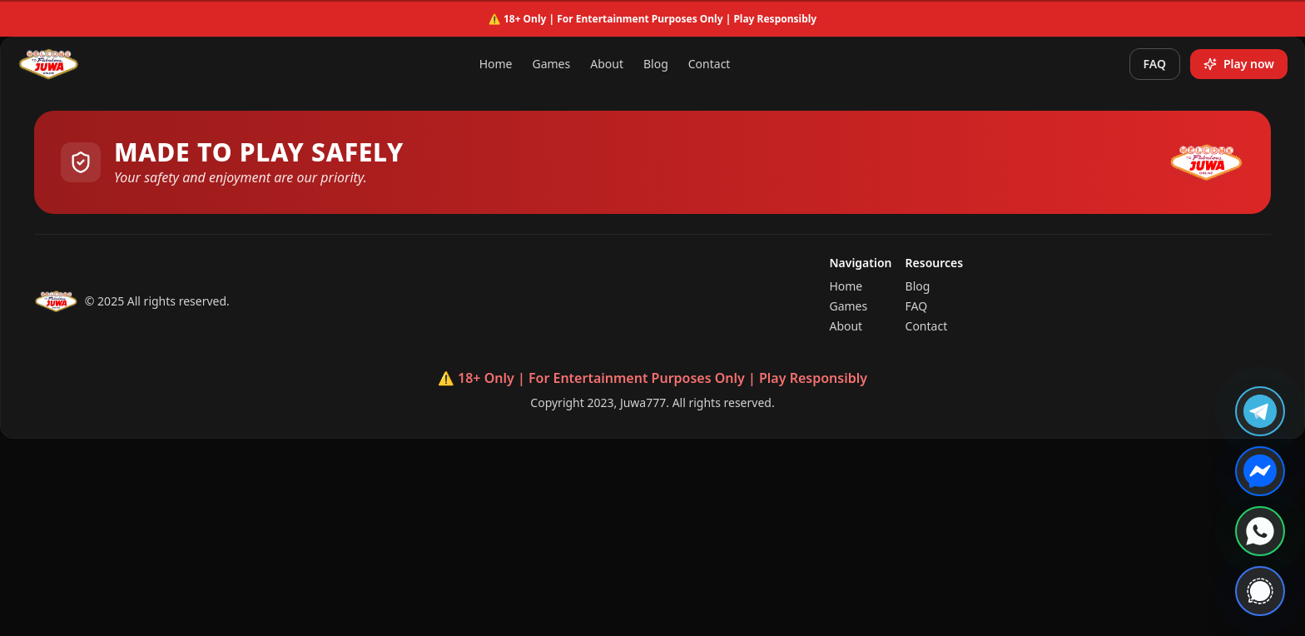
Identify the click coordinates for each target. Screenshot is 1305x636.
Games (551, 64)
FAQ (1155, 64)
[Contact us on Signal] (1260, 591)
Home (496, 64)
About (606, 64)
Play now (1238, 64)
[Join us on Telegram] (1260, 411)
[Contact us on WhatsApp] (1260, 531)
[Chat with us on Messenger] (1260, 471)
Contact (709, 64)
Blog (655, 64)
